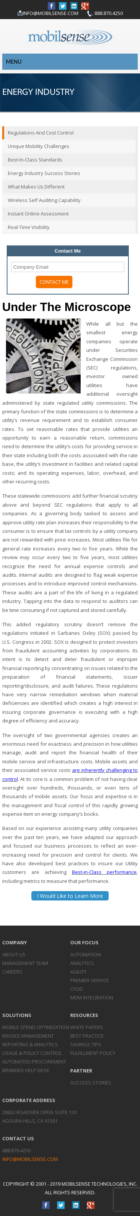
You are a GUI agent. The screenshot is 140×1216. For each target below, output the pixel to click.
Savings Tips (85, 1044)
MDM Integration (91, 997)
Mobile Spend (35, 1027)
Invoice (28, 1035)
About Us (13, 954)
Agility (78, 971)
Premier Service (89, 980)
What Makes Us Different (36, 186)
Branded (25, 1070)
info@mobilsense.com (50, 13)
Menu (14, 61)
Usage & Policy (32, 1053)
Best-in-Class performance (104, 872)
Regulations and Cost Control (41, 132)
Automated (34, 1061)
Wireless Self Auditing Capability (44, 200)
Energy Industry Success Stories (44, 173)
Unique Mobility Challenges (38, 146)
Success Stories (90, 1082)
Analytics (82, 963)
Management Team (25, 963)
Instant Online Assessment (38, 213)
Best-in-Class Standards (35, 159)
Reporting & (30, 1044)
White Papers (86, 1027)
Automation (85, 954)
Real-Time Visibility (29, 227)
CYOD (76, 989)
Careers (12, 971)
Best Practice (87, 1035)
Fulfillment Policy (92, 1053)
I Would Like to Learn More (70, 895)
